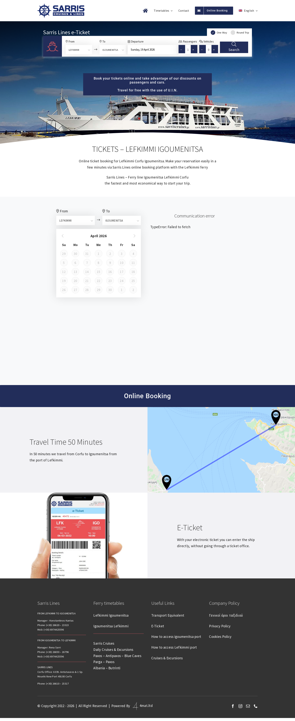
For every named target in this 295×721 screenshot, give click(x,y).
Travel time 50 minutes (66, 442)
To (102, 41)
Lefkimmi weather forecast (147, 320)
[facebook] (233, 706)
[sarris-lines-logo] (60, 5)
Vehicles (206, 41)
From (70, 41)
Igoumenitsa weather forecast (147, 358)
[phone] (256, 706)
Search (234, 46)
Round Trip (240, 32)
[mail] (248, 706)
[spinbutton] (188, 49)
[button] (194, 49)
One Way (219, 32)
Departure (136, 41)
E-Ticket (189, 527)
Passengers (188, 41)
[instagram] (240, 706)
